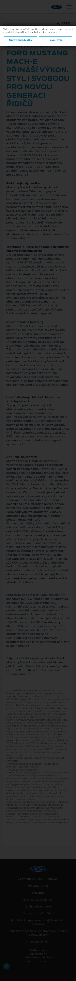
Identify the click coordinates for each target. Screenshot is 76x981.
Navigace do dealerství (38, 900)
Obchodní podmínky (38, 906)
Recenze (38, 893)
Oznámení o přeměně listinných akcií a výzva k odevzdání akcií (38, 933)
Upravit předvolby (20, 40)
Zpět (63, 23)
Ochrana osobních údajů (38, 913)
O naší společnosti (38, 942)
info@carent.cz (43, 961)
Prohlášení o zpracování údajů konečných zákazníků (38, 922)
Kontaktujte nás (38, 886)
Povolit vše (55, 40)
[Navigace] (69, 7)
